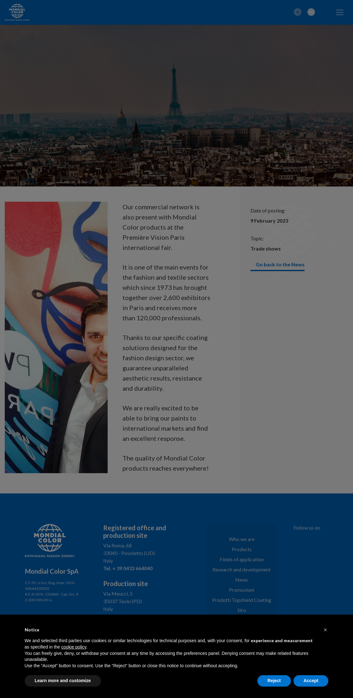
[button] (325, 630)
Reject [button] (274, 680)
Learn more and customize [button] (63, 680)
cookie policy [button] (73, 646)
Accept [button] (311, 680)
